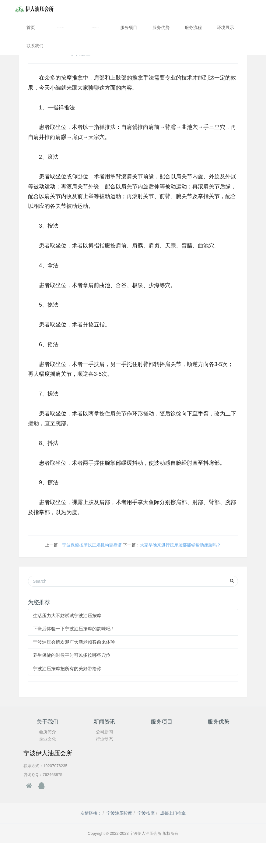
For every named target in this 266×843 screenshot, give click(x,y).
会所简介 (47, 731)
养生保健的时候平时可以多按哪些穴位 (71, 655)
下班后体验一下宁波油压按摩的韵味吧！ (74, 628)
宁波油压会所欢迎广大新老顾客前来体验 (74, 642)
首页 (30, 27)
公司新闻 (104, 731)
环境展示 (225, 27)
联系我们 (35, 45)
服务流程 (193, 27)
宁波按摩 (146, 813)
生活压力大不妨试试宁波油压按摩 (67, 615)
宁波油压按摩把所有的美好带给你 (67, 668)
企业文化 (47, 739)
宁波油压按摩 (119, 813)
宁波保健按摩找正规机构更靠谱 (92, 544)
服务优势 (161, 27)
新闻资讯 (95, 27)
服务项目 (128, 27)
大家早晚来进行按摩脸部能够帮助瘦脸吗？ (180, 544)
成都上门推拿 (173, 813)
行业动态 (104, 739)
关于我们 (60, 27)
